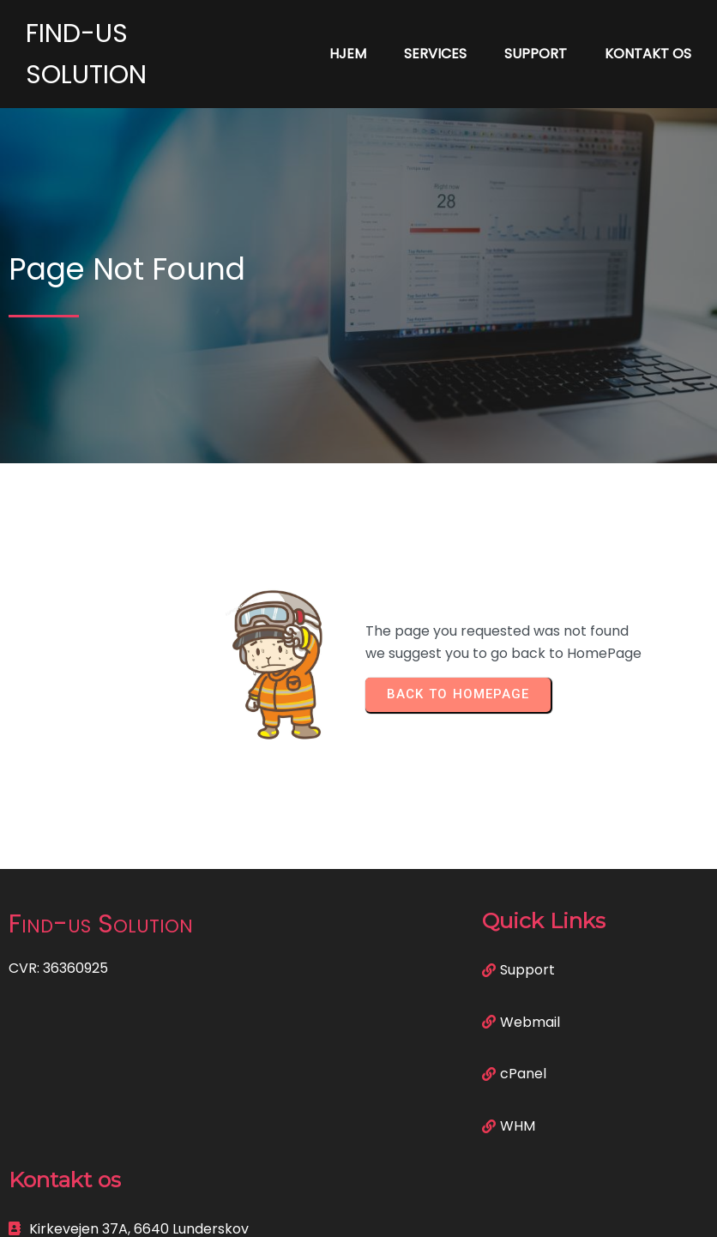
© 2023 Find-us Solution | (299, 1212)
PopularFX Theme (443, 1212)
